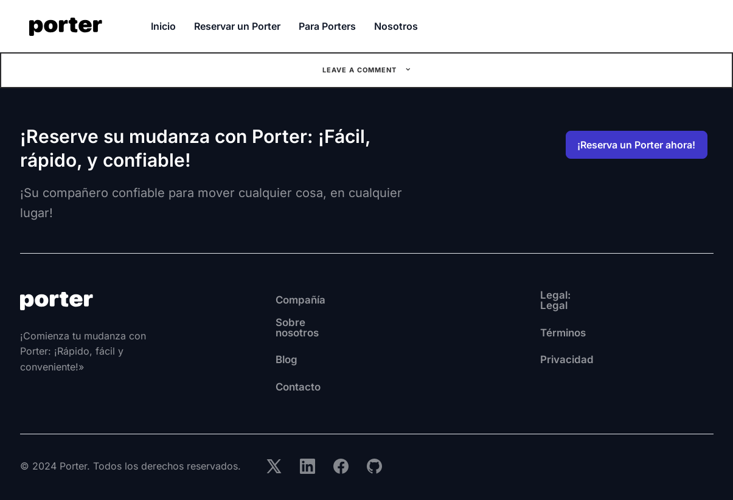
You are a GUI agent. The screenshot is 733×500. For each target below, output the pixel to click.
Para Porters (327, 26)
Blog (247, 354)
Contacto (258, 381)
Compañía (261, 299)
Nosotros (396, 26)
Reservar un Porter (237, 26)
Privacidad (504, 354)
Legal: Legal (508, 299)
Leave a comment (360, 70)
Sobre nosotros (275, 327)
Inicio (163, 26)
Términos (501, 327)
